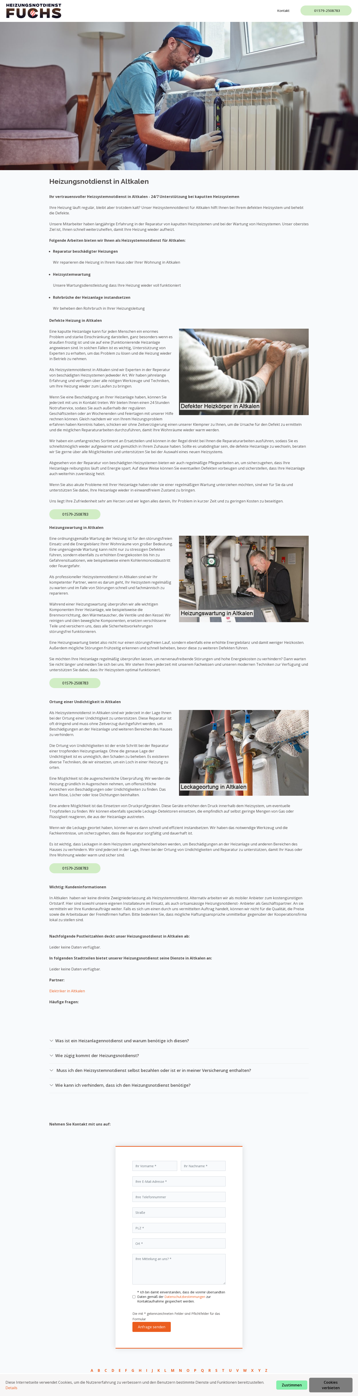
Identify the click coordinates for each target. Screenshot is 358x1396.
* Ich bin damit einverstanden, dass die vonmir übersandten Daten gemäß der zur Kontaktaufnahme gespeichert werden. (181, 1296)
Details (11, 1387)
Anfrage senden (151, 1326)
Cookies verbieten (331, 1385)
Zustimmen (292, 1385)
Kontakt (283, 10)
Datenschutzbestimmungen (185, 1297)
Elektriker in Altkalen (67, 990)
